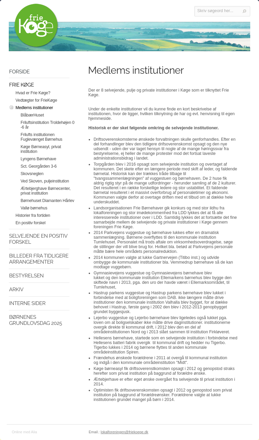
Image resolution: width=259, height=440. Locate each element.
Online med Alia (24, 432)
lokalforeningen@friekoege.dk (124, 432)
